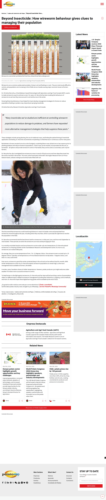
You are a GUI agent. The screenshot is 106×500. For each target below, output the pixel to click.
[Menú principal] (103, 4)
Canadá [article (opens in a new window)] (89, 292)
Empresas (36, 478)
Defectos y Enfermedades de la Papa (46, 292)
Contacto (69, 480)
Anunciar (69, 478)
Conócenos (69, 483)
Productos (37, 480)
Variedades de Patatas (54, 485)
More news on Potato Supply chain (36, 410)
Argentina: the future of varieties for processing (96, 98)
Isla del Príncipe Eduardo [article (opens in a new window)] (89, 287)
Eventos (36, 483)
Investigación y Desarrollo (16, 294)
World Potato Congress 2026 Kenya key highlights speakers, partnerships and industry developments (96, 82)
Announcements (53, 483)
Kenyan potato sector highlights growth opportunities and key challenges (96, 64)
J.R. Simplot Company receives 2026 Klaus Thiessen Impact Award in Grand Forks (96, 47)
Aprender (51, 480)
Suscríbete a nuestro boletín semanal (88, 477)
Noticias (50, 478)
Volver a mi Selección (10, 27)
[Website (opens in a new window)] (52, 287)
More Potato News (88, 106)
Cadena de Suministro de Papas (24, 292)
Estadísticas (37, 485)
